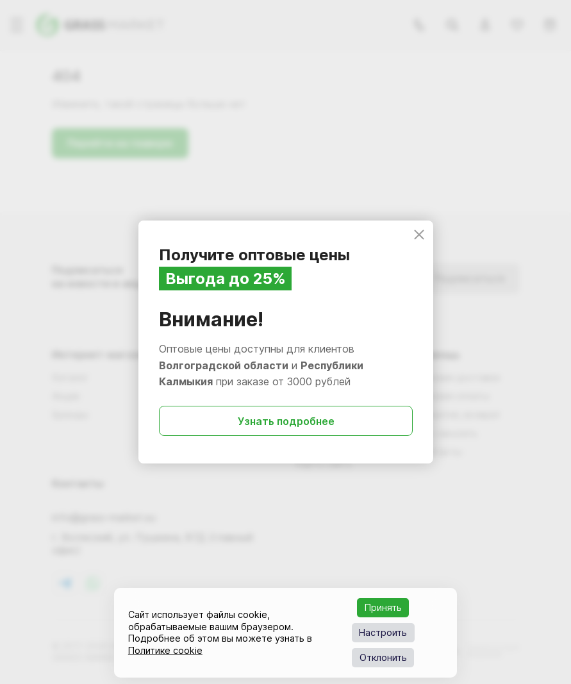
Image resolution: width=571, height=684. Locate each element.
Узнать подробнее (285, 421)
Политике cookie (165, 650)
